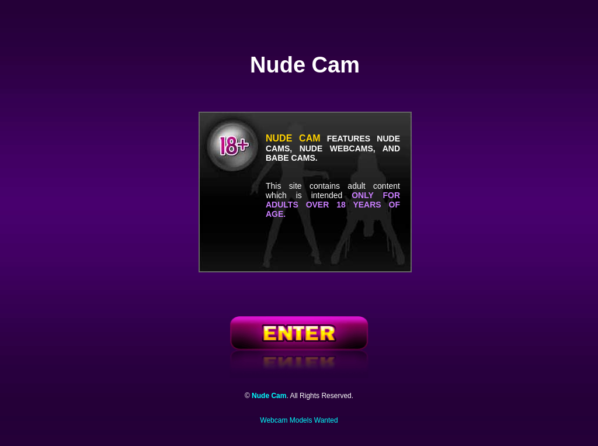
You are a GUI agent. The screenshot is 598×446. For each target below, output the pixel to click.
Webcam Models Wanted (299, 420)
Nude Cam (269, 396)
